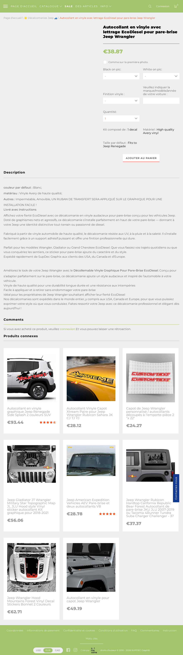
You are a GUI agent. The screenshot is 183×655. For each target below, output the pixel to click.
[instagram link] (75, 650)
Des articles (86, 6)
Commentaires (149, 630)
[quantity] (121, 118)
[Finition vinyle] (121, 101)
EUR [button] (48, 650)
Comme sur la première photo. (125, 62)
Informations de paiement (43, 630)
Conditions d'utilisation (113, 630)
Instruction (170, 630)
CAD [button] (57, 650)
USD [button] (38, 650)
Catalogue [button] (51, 6)
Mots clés (92, 638)
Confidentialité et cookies (79, 630)
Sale (69, 6)
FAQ (134, 630)
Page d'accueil (24, 6)
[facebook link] (68, 650)
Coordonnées (15, 630)
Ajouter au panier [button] (141, 158)
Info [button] (105, 6)
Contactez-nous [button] (176, 488)
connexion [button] (67, 329)
